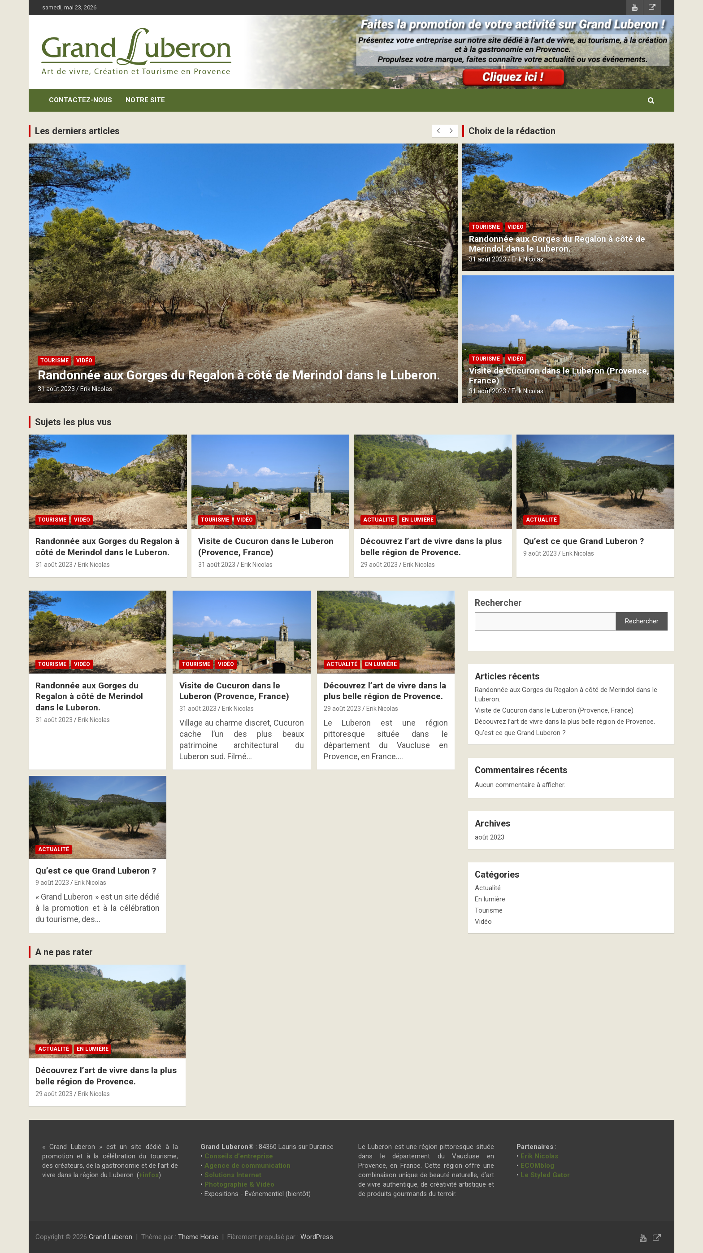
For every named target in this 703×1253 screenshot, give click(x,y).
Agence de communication (247, 1166)
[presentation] (438, 131)
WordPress (316, 1237)
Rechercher (498, 603)
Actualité (378, 520)
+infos (149, 1175)
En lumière (418, 520)
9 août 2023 (540, 553)
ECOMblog (537, 1166)
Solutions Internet (232, 1175)
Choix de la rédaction (512, 131)
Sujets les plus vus (73, 422)
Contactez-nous (80, 100)
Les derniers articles (77, 131)
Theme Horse (198, 1237)
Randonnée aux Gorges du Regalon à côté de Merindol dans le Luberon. (239, 375)
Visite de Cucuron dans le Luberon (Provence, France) (559, 375)
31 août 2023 (56, 388)
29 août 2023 (379, 564)
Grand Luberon (110, 1237)
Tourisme (54, 360)
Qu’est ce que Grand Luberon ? (583, 541)
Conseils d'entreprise (238, 1156)
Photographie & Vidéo (239, 1184)
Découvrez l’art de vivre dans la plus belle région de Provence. (431, 546)
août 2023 (489, 837)
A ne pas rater (64, 952)
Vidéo (84, 360)
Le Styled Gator (545, 1175)
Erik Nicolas (96, 388)
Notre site (145, 100)
